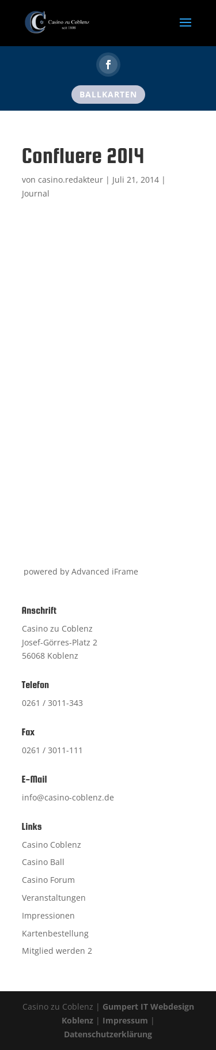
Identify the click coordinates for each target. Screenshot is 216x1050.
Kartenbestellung (55, 933)
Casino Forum (48, 879)
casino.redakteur (70, 179)
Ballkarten (108, 94)
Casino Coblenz (51, 844)
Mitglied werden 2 (57, 950)
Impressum (125, 1020)
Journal (36, 193)
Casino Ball (43, 861)
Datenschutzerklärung (108, 1034)
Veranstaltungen (54, 897)
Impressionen (48, 915)
